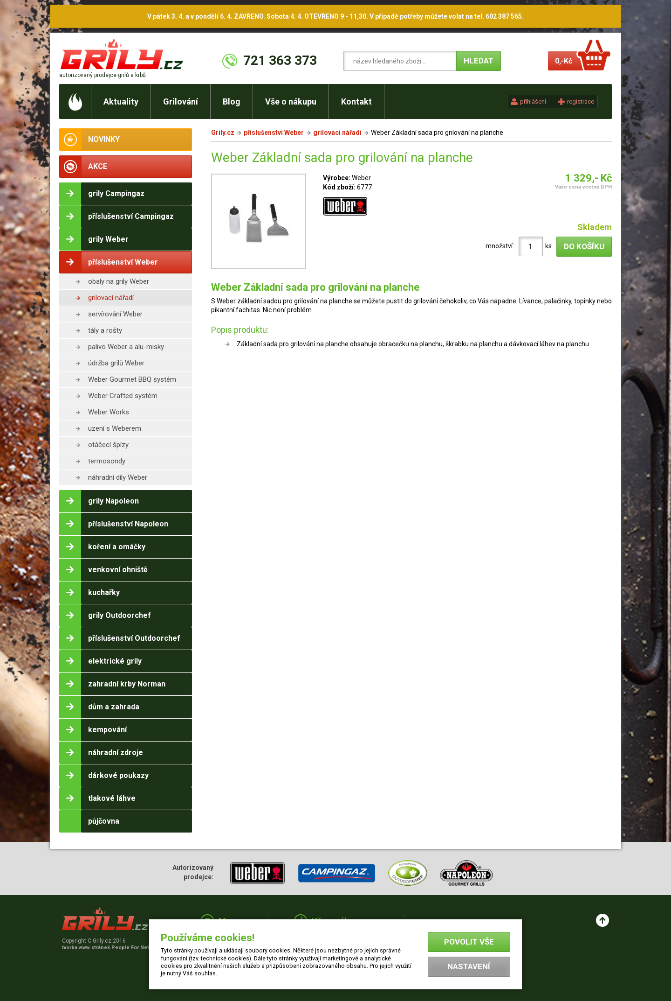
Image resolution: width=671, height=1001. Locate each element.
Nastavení (468, 966)
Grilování (180, 101)
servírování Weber (115, 314)
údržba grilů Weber (116, 363)
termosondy (106, 461)
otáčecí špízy (108, 445)
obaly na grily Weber (118, 281)
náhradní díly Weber (117, 477)
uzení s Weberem (114, 428)
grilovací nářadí (111, 298)
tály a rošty (105, 330)
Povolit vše (469, 941)
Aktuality (120, 101)
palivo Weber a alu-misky (126, 347)
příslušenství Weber (274, 132)
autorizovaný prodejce (102, 75)
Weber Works (108, 412)
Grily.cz (222, 132)
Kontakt (356, 101)
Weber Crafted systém (122, 396)
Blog (231, 101)
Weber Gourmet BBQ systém (132, 379)
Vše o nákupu (290, 101)
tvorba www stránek (110, 948)
